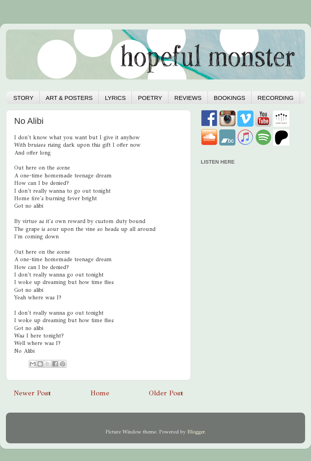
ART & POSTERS (69, 97)
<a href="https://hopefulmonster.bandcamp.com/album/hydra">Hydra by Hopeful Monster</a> (246, 213)
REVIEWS (188, 97)
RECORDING (275, 97)
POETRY (150, 97)
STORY (23, 97)
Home (100, 393)
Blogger (196, 432)
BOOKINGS (229, 97)
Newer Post (32, 393)
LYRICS (115, 97)
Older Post (166, 393)
